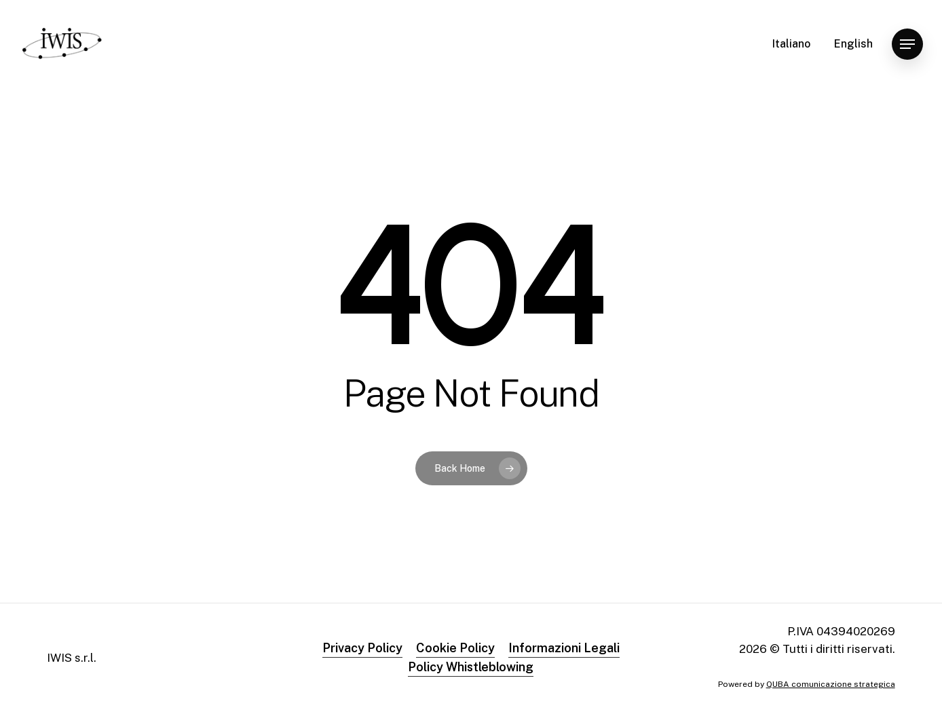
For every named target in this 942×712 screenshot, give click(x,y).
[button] (907, 44)
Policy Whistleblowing (470, 667)
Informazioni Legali (564, 648)
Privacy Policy (362, 648)
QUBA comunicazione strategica (830, 684)
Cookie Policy (455, 648)
